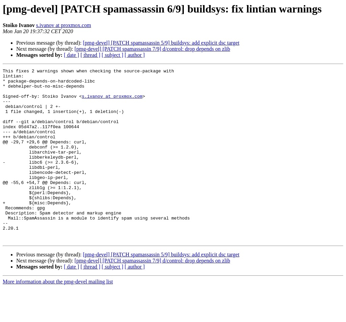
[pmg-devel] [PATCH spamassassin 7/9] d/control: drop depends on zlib (152, 49)
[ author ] (135, 55)
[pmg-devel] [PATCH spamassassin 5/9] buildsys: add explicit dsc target (161, 43)
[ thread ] (90, 55)
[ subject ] (112, 55)
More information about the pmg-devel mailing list (58, 316)
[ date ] (71, 55)
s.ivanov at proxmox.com (63, 25)
